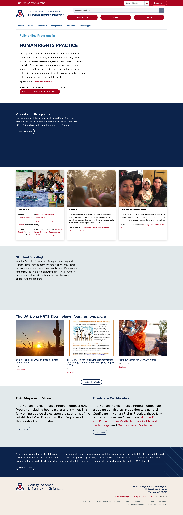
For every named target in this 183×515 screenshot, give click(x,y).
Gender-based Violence (135, 355)
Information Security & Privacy (143, 431)
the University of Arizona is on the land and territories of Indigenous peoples (70, 491)
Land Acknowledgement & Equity (127, 426)
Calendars (123, 453)
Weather (122, 468)
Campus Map (124, 457)
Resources (158, 3)
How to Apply (85, 26)
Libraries (89, 457)
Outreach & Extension (95, 461)
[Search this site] (134, 3)
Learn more (23, 359)
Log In (20, 482)
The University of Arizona (110, 506)
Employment (85, 431)
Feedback (162, 434)
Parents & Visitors (23, 464)
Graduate (41, 26)
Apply (115, 17)
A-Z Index (122, 450)
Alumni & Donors (23, 461)
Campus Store (92, 468)
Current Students (23, 453)
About (20, 26)
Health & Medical (93, 453)
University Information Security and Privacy (91, 503)
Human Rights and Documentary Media (127, 349)
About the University (62, 450)
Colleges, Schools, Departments (67, 464)
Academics (58, 453)
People (30, 26)
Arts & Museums (61, 457)
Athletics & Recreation (63, 461)
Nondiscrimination (121, 431)
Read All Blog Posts (91, 312)
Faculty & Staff (22, 457)
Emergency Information (102, 431)
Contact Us (147, 426)
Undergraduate (56, 26)
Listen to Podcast (25, 397)
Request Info (82, 17)
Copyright (162, 431)
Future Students (22, 450)
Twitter (149, 453)
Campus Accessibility (135, 434)
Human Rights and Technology (41, 165)
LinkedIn (150, 461)
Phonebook (123, 464)
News (121, 461)
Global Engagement (94, 450)
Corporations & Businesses (27, 468)
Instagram (151, 457)
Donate (149, 17)
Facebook (151, 450)
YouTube (150, 464)
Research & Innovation (95, 464)
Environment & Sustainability (66, 472)
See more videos (25, 61)
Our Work (71, 26)
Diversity (58, 468)
